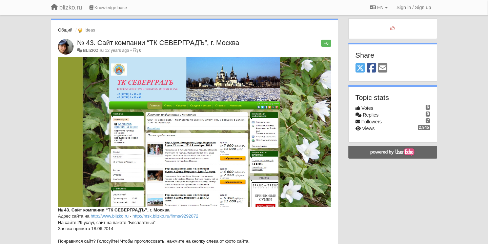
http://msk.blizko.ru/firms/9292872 (165, 216)
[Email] (382, 68)
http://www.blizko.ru (110, 216)
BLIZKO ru (94, 50)
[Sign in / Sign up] (414, 7)
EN (379, 7)
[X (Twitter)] (360, 68)
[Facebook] (371, 68)
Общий (65, 30)
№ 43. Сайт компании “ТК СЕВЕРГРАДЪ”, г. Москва (158, 42)
